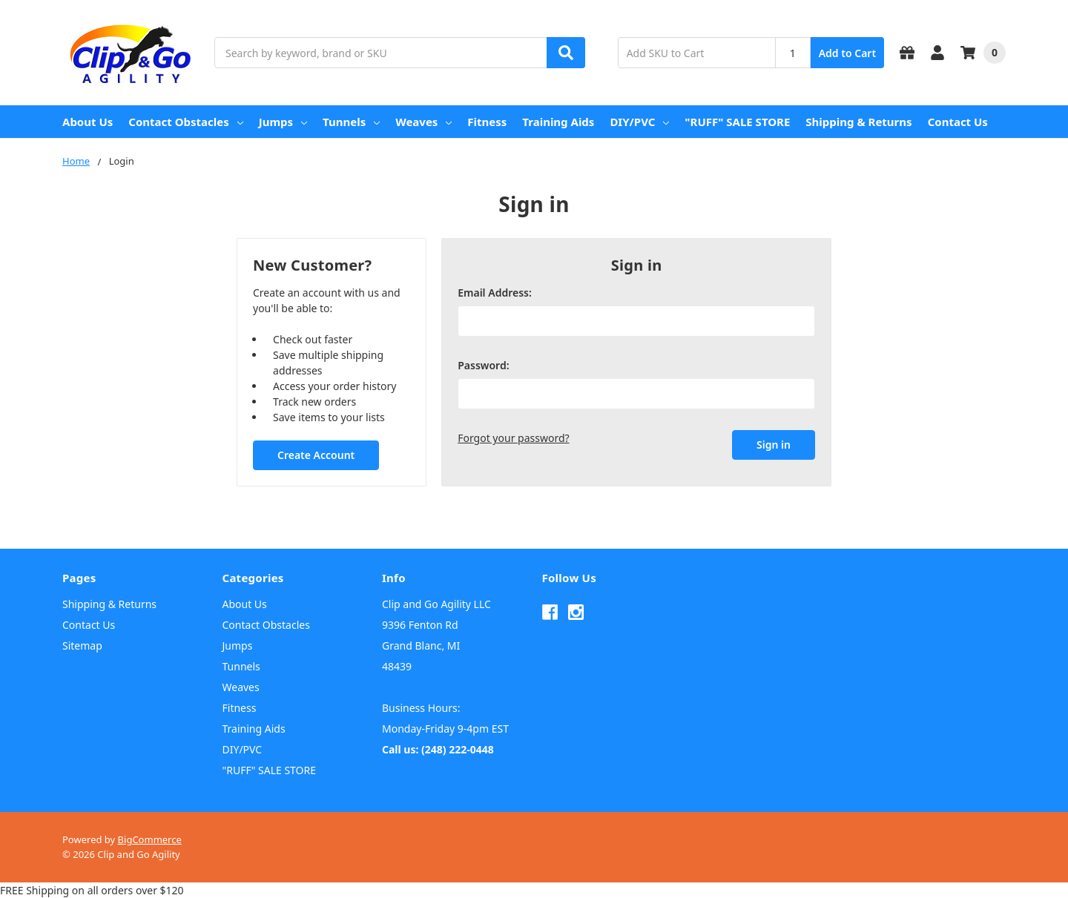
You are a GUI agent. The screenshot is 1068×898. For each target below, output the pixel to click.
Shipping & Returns (858, 121)
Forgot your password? (513, 438)
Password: (483, 365)
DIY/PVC (639, 121)
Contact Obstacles (185, 121)
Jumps (283, 121)
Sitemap (82, 645)
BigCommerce (150, 839)
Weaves (423, 121)
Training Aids (558, 121)
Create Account (316, 455)
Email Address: (495, 292)
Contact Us (958, 121)
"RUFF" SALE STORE (737, 121)
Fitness (487, 121)
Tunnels (351, 121)
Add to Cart (847, 53)
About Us (87, 121)
